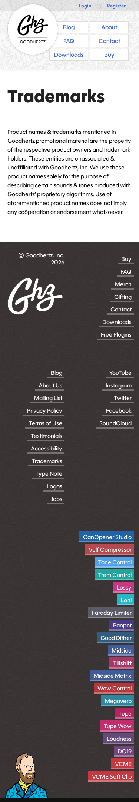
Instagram (119, 385)
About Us (50, 385)
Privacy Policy (44, 410)
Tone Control (115, 562)
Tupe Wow (118, 726)
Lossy (124, 587)
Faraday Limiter (112, 612)
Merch (123, 284)
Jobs (56, 498)
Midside (122, 650)
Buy (126, 259)
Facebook (119, 410)
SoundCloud (115, 423)
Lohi (126, 600)
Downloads (117, 322)
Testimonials (46, 435)
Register (116, 6)
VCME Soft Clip (112, 776)
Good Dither (116, 637)
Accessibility (46, 448)
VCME (123, 764)
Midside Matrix (113, 675)
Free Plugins (116, 334)
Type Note (49, 473)
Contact (121, 309)
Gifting (123, 296)
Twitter (123, 398)
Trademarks (47, 461)
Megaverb (118, 700)
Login (85, 6)
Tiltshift (122, 663)
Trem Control (115, 574)
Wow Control (114, 688)
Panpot (122, 625)
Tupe (125, 713)
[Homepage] (32, 29)
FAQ (126, 271)
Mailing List (48, 398)
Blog (56, 372)
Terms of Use (45, 423)
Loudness (119, 738)
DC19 (125, 751)
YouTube (120, 372)
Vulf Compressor (110, 549)
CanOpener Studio (107, 537)
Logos (54, 486)
